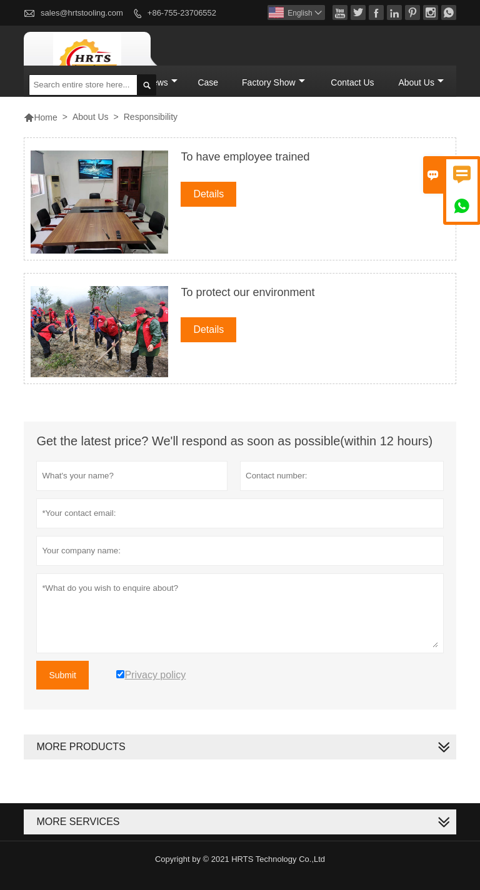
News (162, 82)
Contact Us (352, 82)
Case (208, 82)
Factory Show (273, 82)
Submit (62, 675)
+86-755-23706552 (182, 12)
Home (40, 117)
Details (208, 194)
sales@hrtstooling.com (82, 12)
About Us (421, 82)
